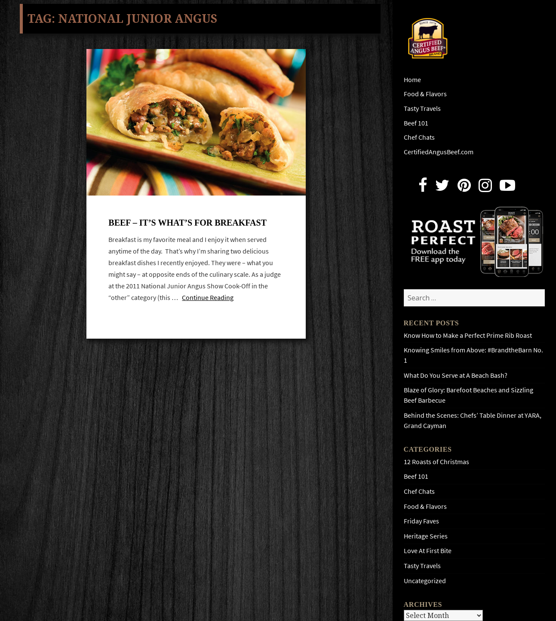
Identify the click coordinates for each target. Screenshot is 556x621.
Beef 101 (416, 123)
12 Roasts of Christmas (436, 461)
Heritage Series (426, 536)
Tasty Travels (422, 108)
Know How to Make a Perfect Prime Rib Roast (468, 335)
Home (412, 79)
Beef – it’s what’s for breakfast (187, 222)
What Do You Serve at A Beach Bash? (455, 375)
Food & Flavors (425, 93)
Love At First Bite (428, 550)
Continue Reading (207, 297)
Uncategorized (425, 580)
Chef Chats (419, 137)
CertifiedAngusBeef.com (438, 151)
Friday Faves (421, 521)
